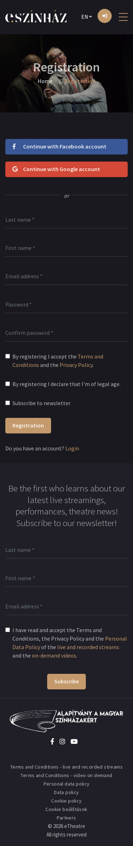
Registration (28, 425)
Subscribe (66, 681)
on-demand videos (54, 655)
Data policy (66, 792)
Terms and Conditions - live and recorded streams (66, 767)
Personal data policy (67, 784)
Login (72, 448)
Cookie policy (66, 801)
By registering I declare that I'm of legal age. (66, 383)
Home (45, 80)
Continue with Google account (56, 169)
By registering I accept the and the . (57, 360)
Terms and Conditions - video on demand (66, 775)
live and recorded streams (88, 646)
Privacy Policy (76, 364)
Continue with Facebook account (59, 146)
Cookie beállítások (66, 809)
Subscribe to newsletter (41, 403)
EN (84, 16)
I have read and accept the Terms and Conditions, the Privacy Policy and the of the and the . (69, 642)
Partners (66, 818)
